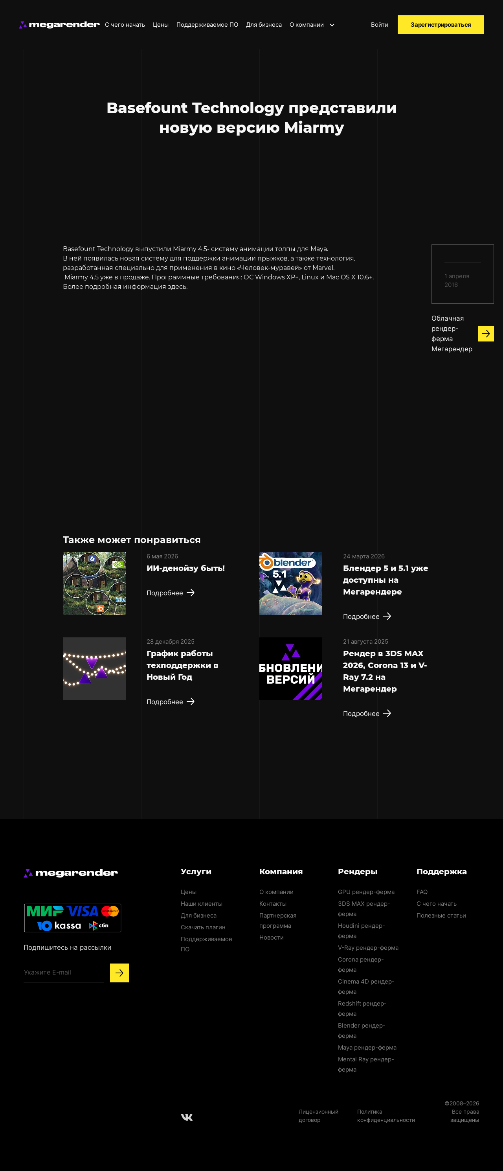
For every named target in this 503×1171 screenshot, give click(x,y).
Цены (161, 24)
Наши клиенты (201, 903)
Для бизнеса (264, 24)
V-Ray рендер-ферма (368, 947)
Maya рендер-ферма (367, 1047)
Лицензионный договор (318, 1115)
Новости (271, 937)
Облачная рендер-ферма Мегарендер (462, 333)
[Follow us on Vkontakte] (187, 1117)
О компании (313, 24)
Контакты (272, 903)
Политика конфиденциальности (386, 1115)
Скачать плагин (203, 927)
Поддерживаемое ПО (207, 24)
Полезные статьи (441, 915)
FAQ (422, 892)
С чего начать (125, 24)
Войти (379, 24)
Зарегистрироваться (441, 24)
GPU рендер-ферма (366, 892)
